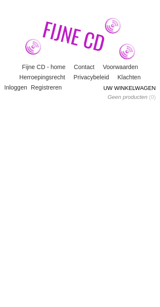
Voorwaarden (120, 67)
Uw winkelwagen (129, 88)
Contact (84, 67)
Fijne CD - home (44, 67)
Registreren (46, 87)
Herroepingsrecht (42, 77)
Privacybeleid (91, 77)
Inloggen (15, 87)
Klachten (128, 77)
